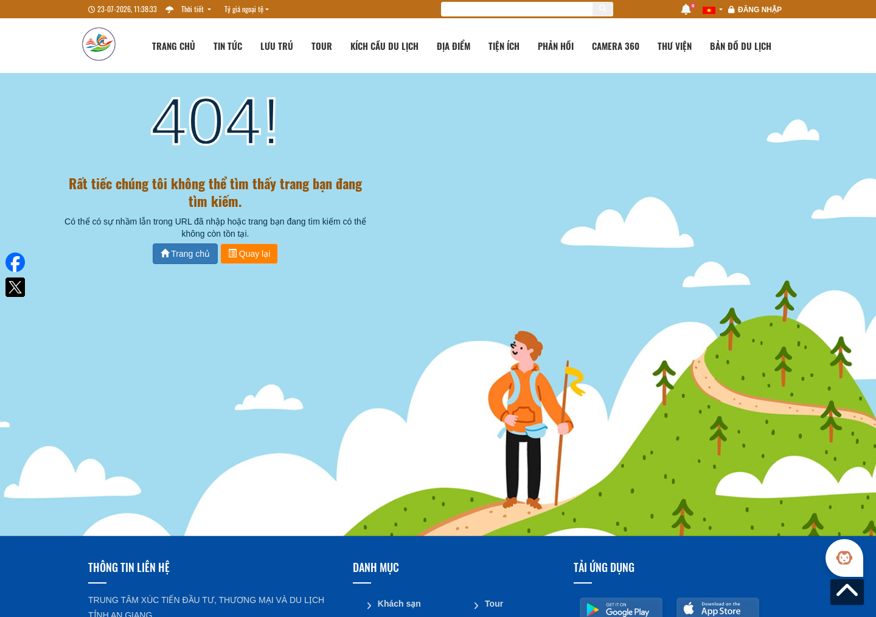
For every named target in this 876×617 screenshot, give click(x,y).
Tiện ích (504, 45)
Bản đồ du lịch (740, 45)
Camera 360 (615, 45)
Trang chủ (173, 45)
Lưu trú (276, 45)
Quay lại (249, 254)
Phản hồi (556, 45)
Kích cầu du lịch (384, 45)
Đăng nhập (760, 9)
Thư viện (675, 45)
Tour (321, 45)
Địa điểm (453, 45)
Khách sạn (398, 603)
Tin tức (228, 45)
